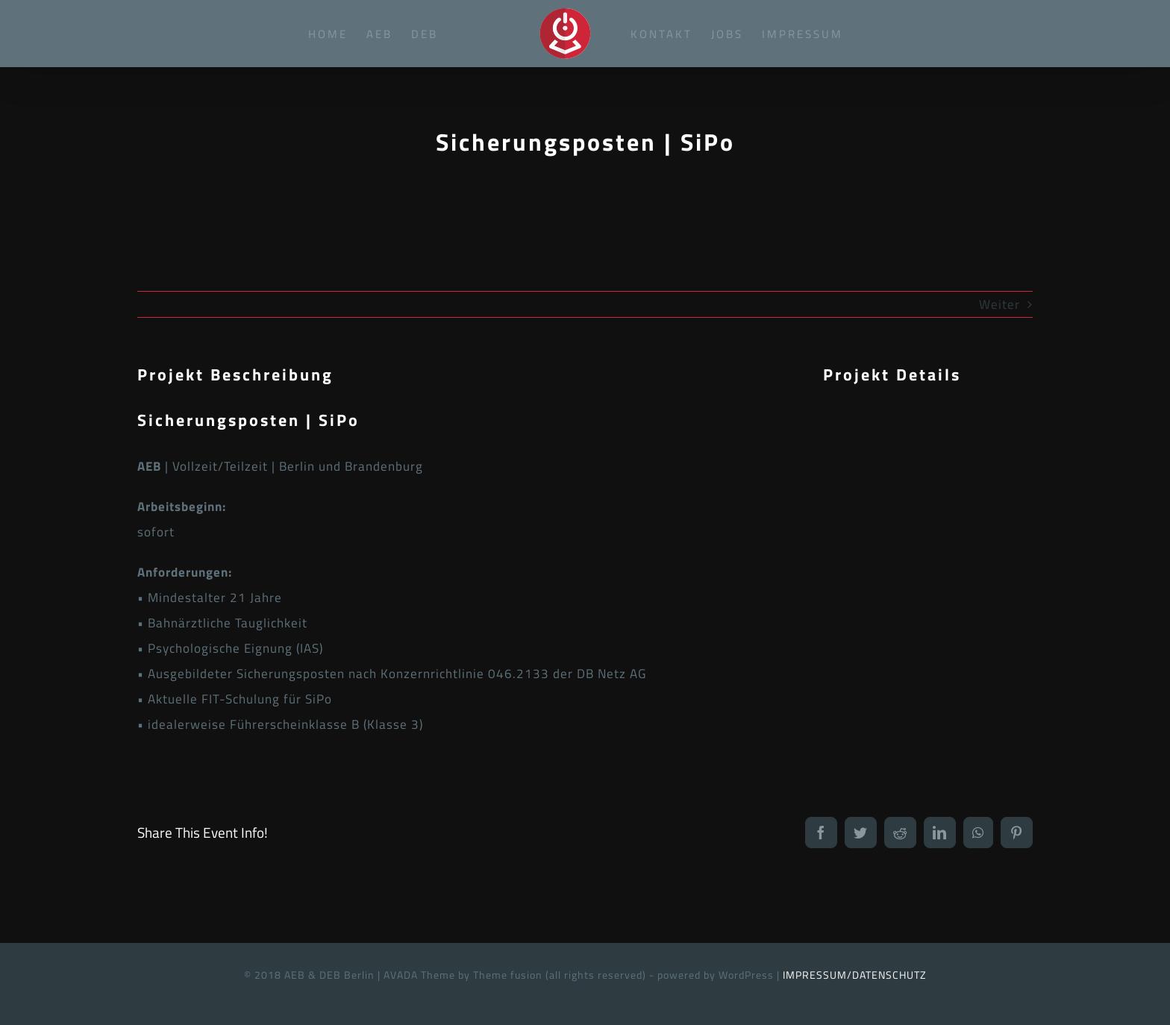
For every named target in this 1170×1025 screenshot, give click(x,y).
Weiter (999, 304)
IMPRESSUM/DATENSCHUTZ (855, 974)
